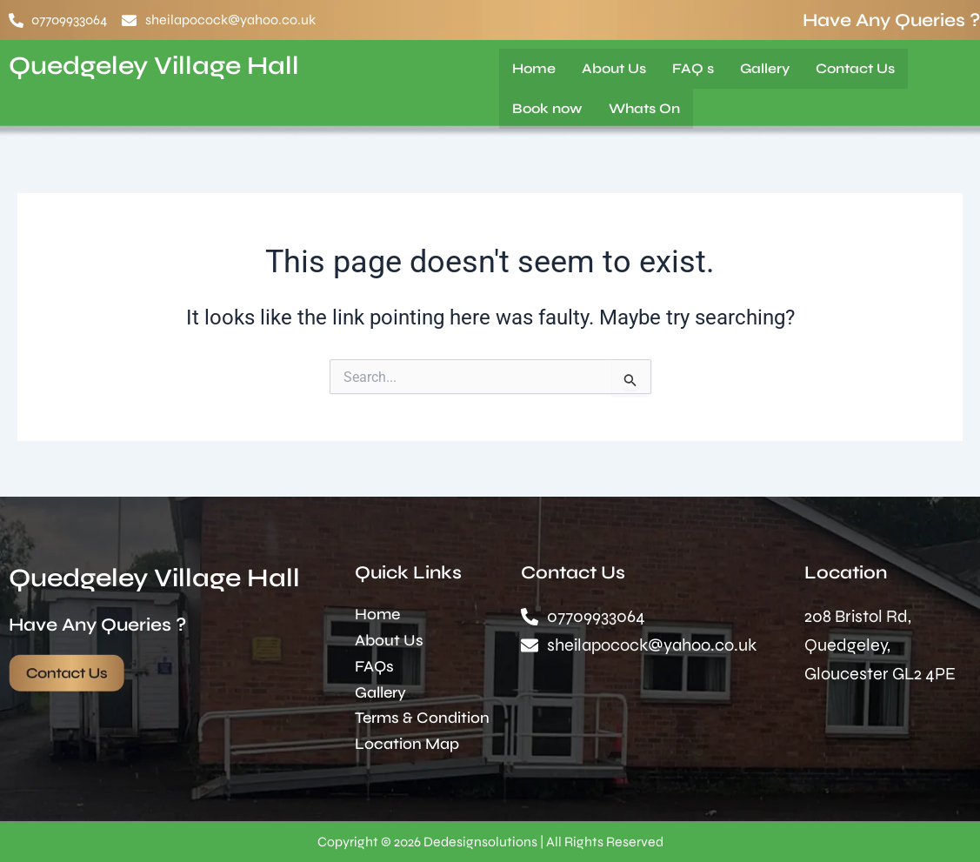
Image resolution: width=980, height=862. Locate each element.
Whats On (644, 108)
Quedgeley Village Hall (159, 65)
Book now (547, 108)
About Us (614, 68)
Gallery (765, 68)
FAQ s (693, 68)
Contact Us (855, 68)
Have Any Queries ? (891, 20)
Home (534, 68)
